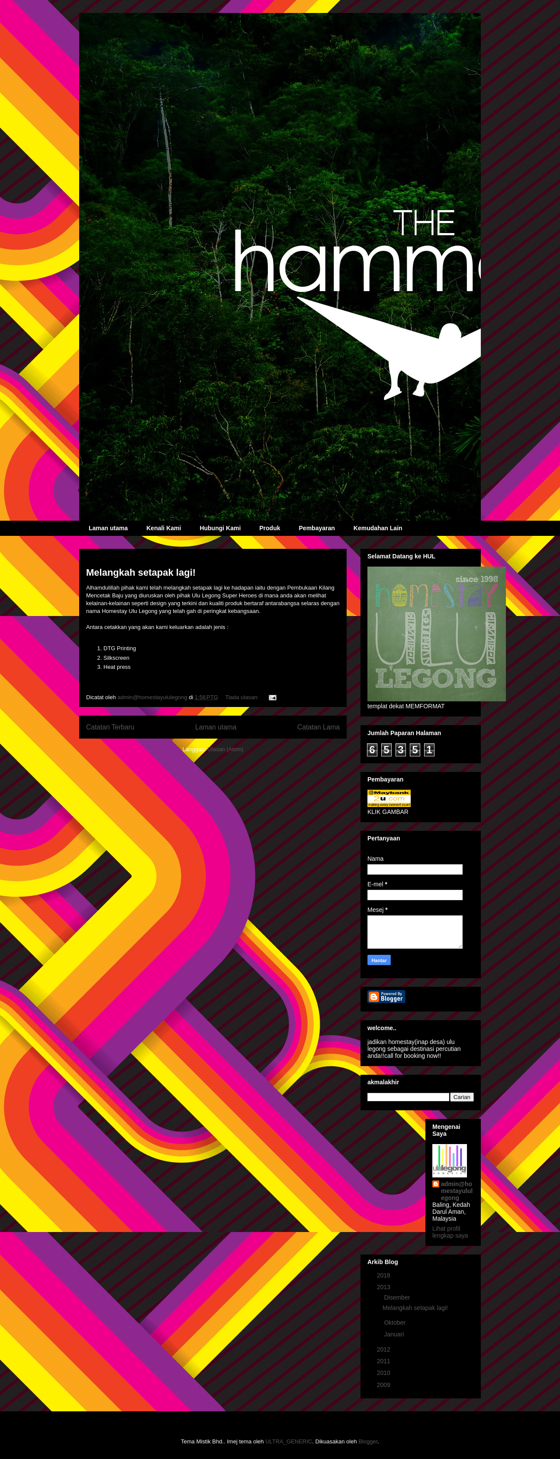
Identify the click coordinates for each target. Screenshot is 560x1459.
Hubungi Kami (220, 528)
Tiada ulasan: (242, 697)
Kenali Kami (163, 528)
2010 (384, 1372)
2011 (384, 1361)
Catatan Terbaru (110, 727)
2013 (384, 1287)
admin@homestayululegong (457, 1190)
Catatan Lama (318, 727)
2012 (384, 1349)
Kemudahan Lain (378, 528)
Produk (269, 528)
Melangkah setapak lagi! (141, 572)
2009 (384, 1384)
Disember (398, 1297)
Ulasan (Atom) (225, 749)
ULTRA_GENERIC (288, 1441)
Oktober (395, 1322)
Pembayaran (317, 528)
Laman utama (108, 528)
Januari (395, 1334)
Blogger (367, 1441)
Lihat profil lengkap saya (450, 1232)
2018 (384, 1275)
